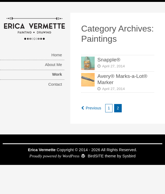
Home (56, 55)
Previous (93, 108)
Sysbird (129, 156)
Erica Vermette (41, 150)
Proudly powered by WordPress (54, 156)
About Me (53, 65)
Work (57, 74)
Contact (55, 84)
